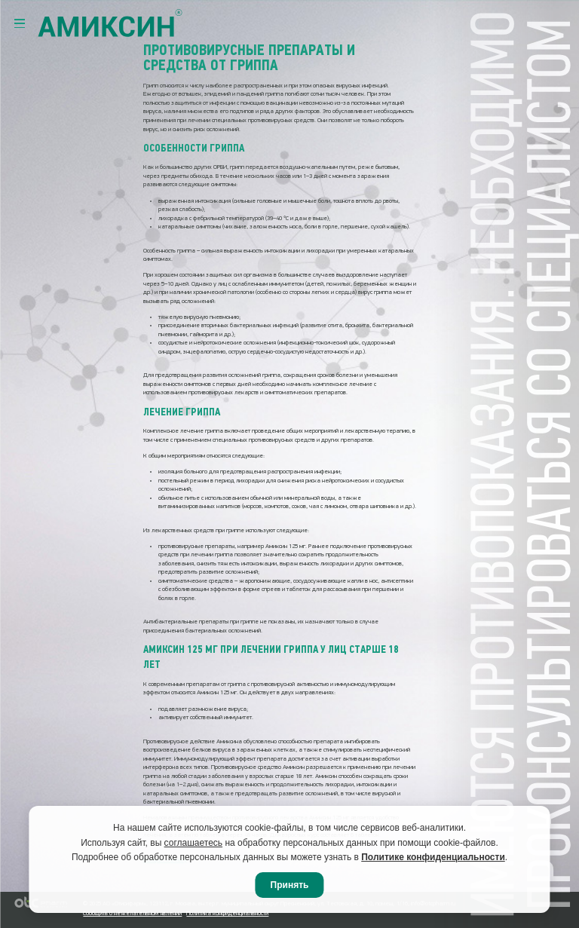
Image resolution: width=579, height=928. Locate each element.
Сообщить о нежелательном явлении (132, 914)
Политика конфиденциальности (227, 914)
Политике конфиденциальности (433, 857)
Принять (290, 885)
